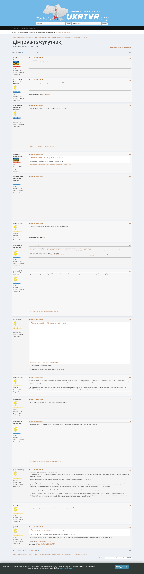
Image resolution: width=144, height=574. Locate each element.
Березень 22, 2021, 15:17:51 (36, 469)
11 (35, 52)
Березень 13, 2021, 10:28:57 (36, 245)
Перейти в (102, 558)
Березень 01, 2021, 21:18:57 (36, 223)
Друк (130, 52)
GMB (16, 527)
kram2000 (18, 80)
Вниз (13, 52)
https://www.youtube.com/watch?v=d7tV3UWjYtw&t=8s (45, 461)
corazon (48, 94)
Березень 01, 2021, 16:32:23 (36, 105)
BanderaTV (19, 176)
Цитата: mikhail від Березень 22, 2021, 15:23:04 (48, 530)
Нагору (14, 550)
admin (17, 58)
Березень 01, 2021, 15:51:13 (36, 57)
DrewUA (18, 320)
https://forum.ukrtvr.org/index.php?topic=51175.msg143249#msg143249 (50, 164)
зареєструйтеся (68, 32)
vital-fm (18, 399)
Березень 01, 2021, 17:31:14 (36, 176)
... (25, 52)
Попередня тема (115, 48)
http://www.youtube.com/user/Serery (45, 541)
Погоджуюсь (121, 567)
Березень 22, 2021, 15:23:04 (36, 505)
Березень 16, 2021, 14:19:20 (36, 399)
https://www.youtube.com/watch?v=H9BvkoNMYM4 (44, 311)
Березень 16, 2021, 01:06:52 (36, 271)
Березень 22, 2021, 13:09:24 (36, 421)
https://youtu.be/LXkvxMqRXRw (38, 215)
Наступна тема (126, 48)
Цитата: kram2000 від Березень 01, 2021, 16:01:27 (49, 158)
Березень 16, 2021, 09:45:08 (36, 377)
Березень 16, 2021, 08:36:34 (36, 319)
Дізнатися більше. (66, 568)
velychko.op (19, 505)
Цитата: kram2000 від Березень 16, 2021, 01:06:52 (49, 323)
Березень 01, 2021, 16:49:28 (36, 154)
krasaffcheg (19, 223)
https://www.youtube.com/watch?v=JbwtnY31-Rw (43, 146)
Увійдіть (58, 32)
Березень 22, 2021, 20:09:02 (36, 526)
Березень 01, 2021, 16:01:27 (36, 79)
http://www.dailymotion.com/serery (45, 543)
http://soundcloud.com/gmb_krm (46, 544)
